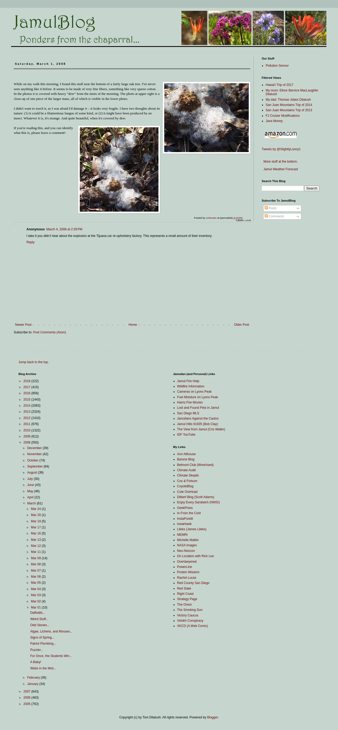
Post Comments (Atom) (49, 332)
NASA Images (187, 545)
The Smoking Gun (190, 610)
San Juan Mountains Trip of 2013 (289, 110)
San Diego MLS (188, 413)
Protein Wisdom (188, 572)
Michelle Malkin (188, 540)
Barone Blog (186, 459)
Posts (270, 208)
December (35, 448)
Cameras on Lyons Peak (194, 391)
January (33, 684)
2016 (27, 393)
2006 (27, 697)
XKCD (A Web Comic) (192, 626)
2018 (27, 381)
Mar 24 (36, 509)
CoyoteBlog (185, 486)
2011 (27, 424)
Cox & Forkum (187, 481)
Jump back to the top (33, 362)
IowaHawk (184, 524)
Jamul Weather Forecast (280, 169)
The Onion (184, 604)
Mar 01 (36, 607)
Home (133, 325)
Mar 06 (36, 576)
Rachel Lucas (186, 578)
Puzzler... (36, 650)
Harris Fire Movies (190, 402)
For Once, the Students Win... (51, 656)
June (31, 485)
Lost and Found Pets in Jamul (198, 408)
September (35, 466)
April (30, 497)
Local (248, 220)
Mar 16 (36, 533)
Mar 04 (36, 589)
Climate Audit (186, 470)
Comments (274, 216)
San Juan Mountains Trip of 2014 (289, 105)
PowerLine (184, 567)
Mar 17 (36, 527)
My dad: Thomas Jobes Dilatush (288, 99)
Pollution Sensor (277, 65)
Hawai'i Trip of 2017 (279, 85)
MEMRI (182, 535)
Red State (184, 588)
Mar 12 (36, 546)
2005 (27, 704)
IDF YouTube (186, 434)
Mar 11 (36, 552)
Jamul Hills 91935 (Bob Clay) (197, 424)
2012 (27, 418)
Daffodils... (37, 613)
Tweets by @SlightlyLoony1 (281, 149)
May (30, 491)
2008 (27, 442)
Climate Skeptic (188, 475)
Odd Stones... (39, 625)
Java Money (274, 121)
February (34, 677)
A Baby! (35, 662)
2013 (27, 411)
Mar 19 (36, 521)
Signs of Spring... (42, 637)
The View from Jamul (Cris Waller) (201, 429)
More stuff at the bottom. (280, 161)
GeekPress (185, 508)
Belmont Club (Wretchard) (195, 465)
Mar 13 (36, 540)
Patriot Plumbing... (43, 643)
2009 (27, 436)
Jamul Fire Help (188, 381)
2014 (27, 405)
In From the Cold (189, 513)
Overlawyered (187, 561)
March (32, 503)
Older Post (241, 325)
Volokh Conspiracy (190, 620)
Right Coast (185, 594)
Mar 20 (36, 515)
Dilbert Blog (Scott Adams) (195, 497)
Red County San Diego (193, 583)
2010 (27, 430)
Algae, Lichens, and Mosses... (51, 631)
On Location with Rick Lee (195, 556)
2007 (27, 691)
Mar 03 (36, 595)
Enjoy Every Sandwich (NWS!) (198, 502)
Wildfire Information (190, 386)
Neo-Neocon (186, 551)
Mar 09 (36, 558)
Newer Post (23, 325)
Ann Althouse (186, 454)
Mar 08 (36, 564)
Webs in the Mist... (43, 668)
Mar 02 (36, 601)
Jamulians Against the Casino (198, 418)
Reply (30, 242)
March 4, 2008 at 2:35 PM (64, 229)
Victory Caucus (187, 615)
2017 (27, 387)
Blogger (212, 717)
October (33, 460)
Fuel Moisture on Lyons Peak (197, 397)
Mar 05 (36, 583)
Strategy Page (187, 599)
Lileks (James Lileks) (191, 529)
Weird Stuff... (39, 619)
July (30, 479)
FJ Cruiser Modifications (283, 116)
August (32, 472)
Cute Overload (187, 492)
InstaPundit (185, 518)
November (35, 454)
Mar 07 (36, 570)
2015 (27, 399)
